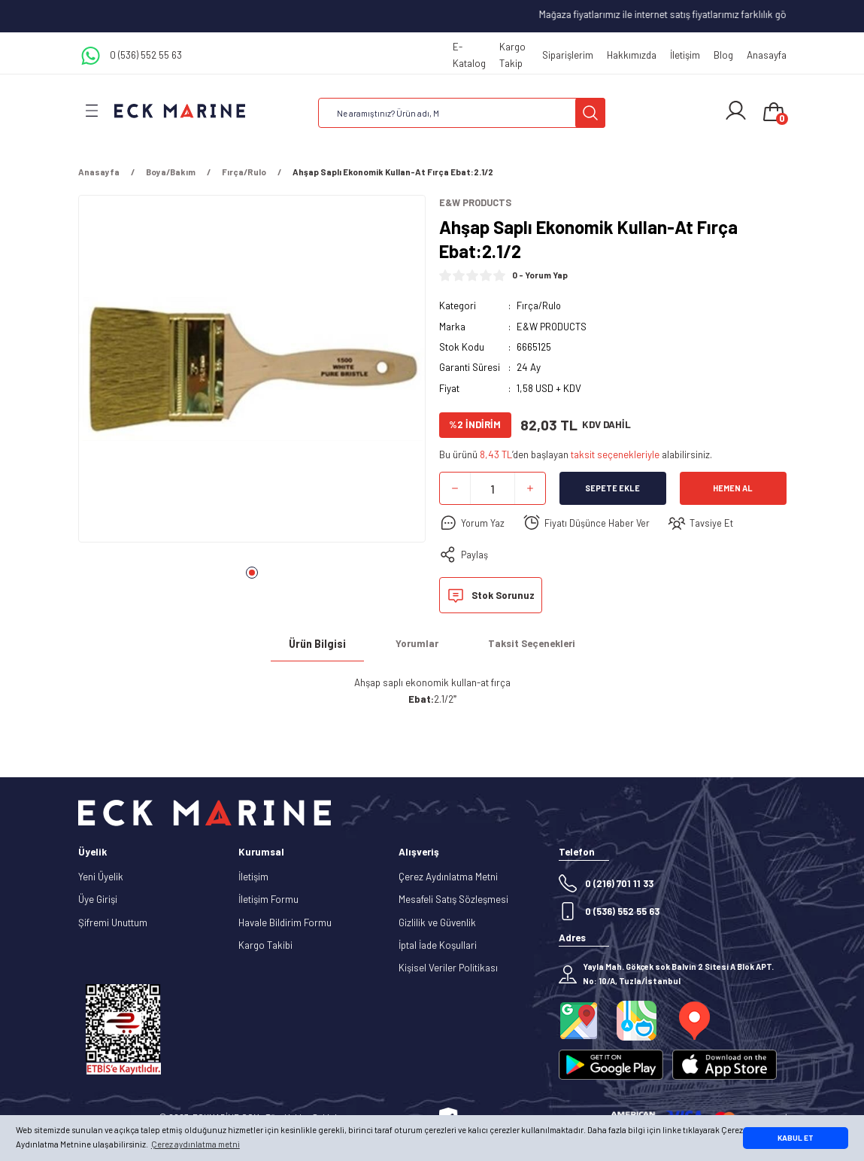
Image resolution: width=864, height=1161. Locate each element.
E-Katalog (469, 54)
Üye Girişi (97, 900)
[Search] (461, 113)
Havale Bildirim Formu (285, 922)
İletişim (685, 55)
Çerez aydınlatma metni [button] (195, 1144)
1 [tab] (252, 573)
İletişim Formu (268, 900)
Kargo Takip (512, 54)
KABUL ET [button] (796, 1137)
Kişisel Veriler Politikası (448, 968)
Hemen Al (732, 489)
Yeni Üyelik (100, 877)
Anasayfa (767, 55)
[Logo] (179, 110)
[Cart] (774, 113)
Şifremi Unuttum (112, 922)
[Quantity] (492, 489)
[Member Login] (735, 111)
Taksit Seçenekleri (531, 644)
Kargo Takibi (265, 946)
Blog (723, 55)
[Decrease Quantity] (455, 489)
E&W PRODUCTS (552, 327)
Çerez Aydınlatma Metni (448, 877)
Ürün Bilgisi (317, 643)
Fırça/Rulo (539, 306)
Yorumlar (417, 644)
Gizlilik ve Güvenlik (437, 922)
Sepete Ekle (612, 489)
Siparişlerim (567, 55)
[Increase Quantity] (530, 489)
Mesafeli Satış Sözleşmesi (453, 900)
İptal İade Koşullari (438, 946)
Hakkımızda (631, 55)
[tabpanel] (252, 373)
